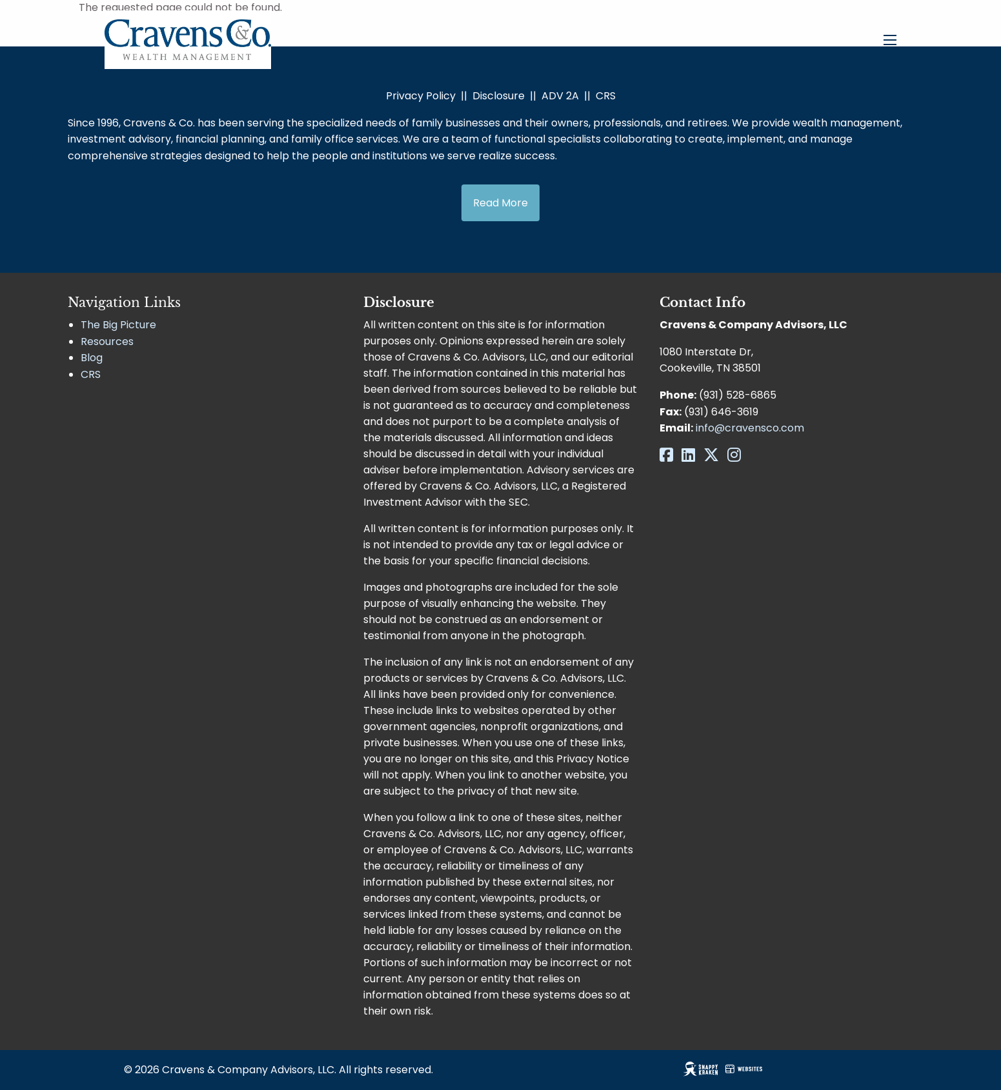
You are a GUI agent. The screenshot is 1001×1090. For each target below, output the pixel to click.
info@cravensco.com (750, 428)
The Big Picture (118, 324)
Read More (500, 202)
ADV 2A (560, 95)
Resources (107, 341)
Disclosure (498, 95)
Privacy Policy (421, 95)
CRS (606, 95)
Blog (92, 357)
